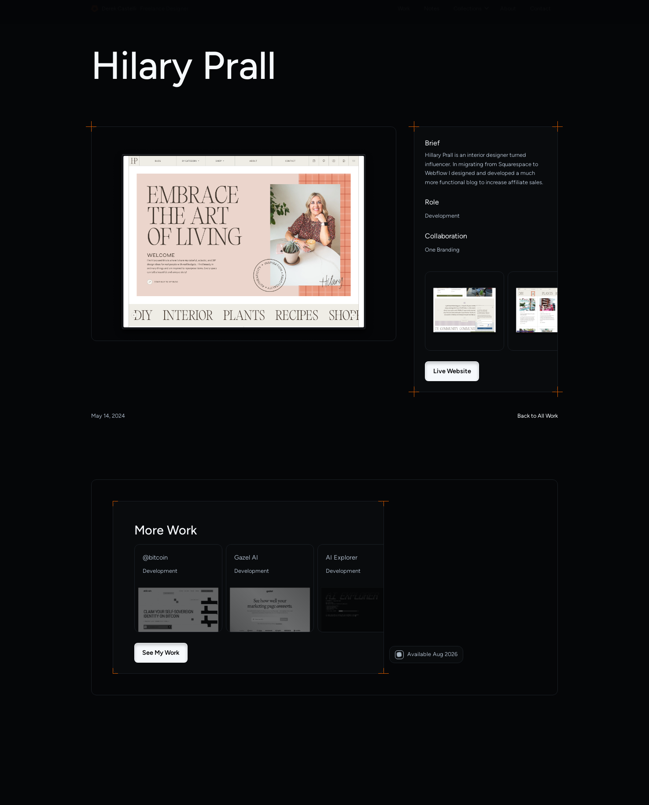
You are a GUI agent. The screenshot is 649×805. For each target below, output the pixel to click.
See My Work (160, 653)
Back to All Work (537, 415)
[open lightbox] (244, 244)
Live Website (452, 371)
